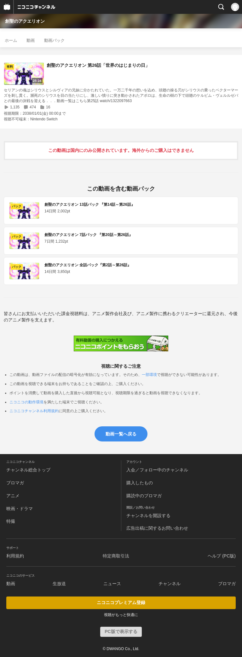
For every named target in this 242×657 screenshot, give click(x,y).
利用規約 (15, 555)
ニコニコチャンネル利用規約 (34, 411)
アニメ (13, 495)
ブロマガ (15, 482)
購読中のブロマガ (144, 495)
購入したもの (139, 482)
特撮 (10, 521)
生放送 (59, 583)
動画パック (54, 40)
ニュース (112, 583)
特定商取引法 (116, 555)
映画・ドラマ (19, 508)
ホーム (11, 40)
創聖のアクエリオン (25, 21)
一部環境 (149, 374)
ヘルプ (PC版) (222, 555)
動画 (30, 40)
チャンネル (169, 583)
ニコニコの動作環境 (26, 402)
